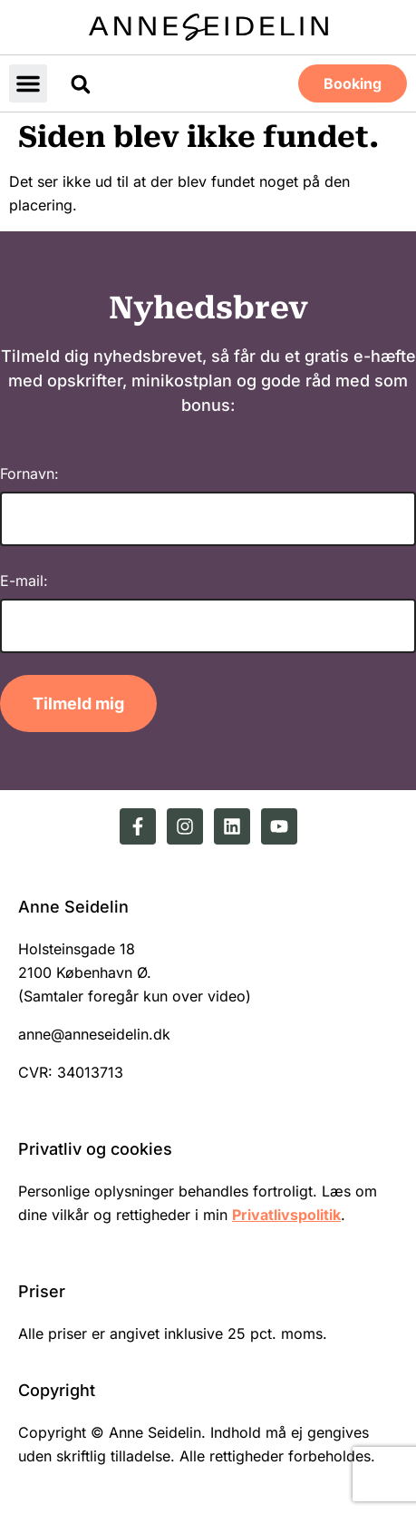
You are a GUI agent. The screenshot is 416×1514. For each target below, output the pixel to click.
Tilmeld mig (78, 703)
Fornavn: (29, 473)
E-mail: (24, 580)
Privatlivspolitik (286, 1215)
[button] (28, 83)
